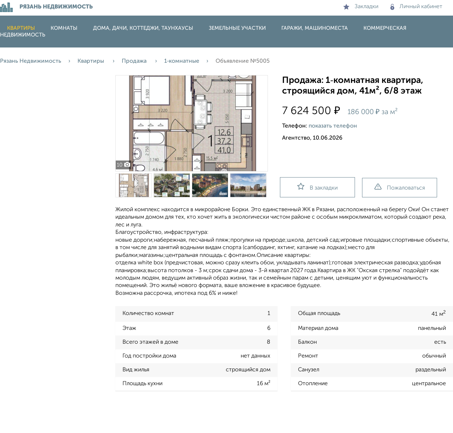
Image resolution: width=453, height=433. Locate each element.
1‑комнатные (181, 61)
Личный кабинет (416, 7)
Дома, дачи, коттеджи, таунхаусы (143, 28)
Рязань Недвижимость (30, 61)
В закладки (317, 187)
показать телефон (333, 126)
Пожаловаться (399, 187)
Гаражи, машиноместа (314, 28)
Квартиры (21, 28)
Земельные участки (237, 28)
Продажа (135, 61)
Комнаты (64, 28)
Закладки (360, 7)
